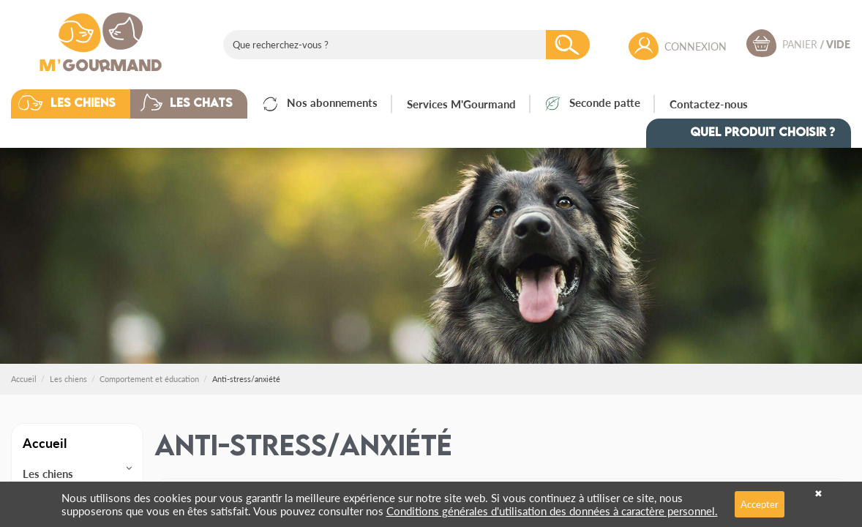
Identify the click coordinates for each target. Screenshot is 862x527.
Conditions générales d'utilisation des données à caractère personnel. (552, 510)
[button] (81, 104)
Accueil (45, 442)
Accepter (760, 504)
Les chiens (48, 473)
